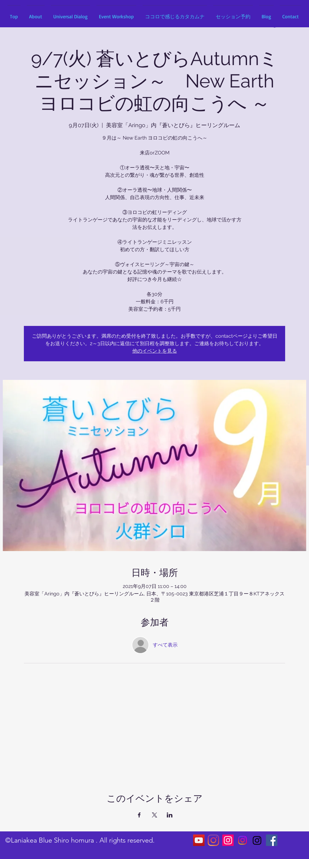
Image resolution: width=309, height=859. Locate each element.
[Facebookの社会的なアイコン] (271, 840)
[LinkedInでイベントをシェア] (170, 814)
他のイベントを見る (154, 351)
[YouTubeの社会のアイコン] (199, 840)
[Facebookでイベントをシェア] (139, 814)
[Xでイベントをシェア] (154, 814)
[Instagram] (213, 840)
